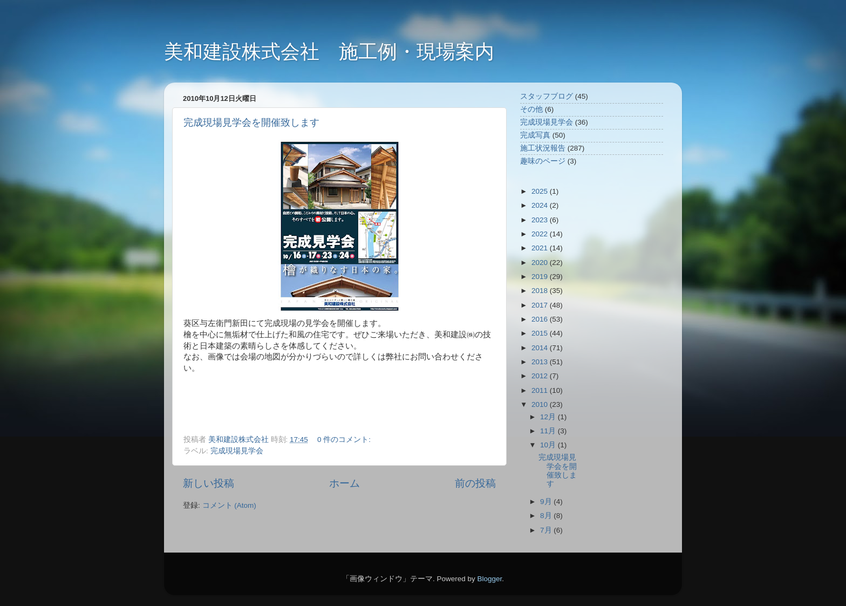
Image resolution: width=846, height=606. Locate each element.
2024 (540, 205)
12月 (549, 417)
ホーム (344, 483)
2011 (540, 390)
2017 (540, 305)
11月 (549, 431)
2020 (540, 262)
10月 (549, 445)
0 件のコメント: (345, 439)
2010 (540, 404)
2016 (540, 319)
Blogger (489, 579)
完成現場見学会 (236, 451)
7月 (547, 530)
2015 (540, 333)
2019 (540, 277)
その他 (531, 109)
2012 (540, 376)
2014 (540, 348)
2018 (540, 291)
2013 (540, 362)
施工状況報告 (542, 148)
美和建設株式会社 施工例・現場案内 (329, 51)
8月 (547, 516)
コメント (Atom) (229, 505)
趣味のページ (542, 161)
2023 (540, 220)
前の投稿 (475, 483)
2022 (540, 234)
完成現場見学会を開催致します (251, 122)
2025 (540, 191)
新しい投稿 (208, 483)
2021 (540, 248)
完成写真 (535, 135)
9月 (547, 502)
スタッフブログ (546, 96)
